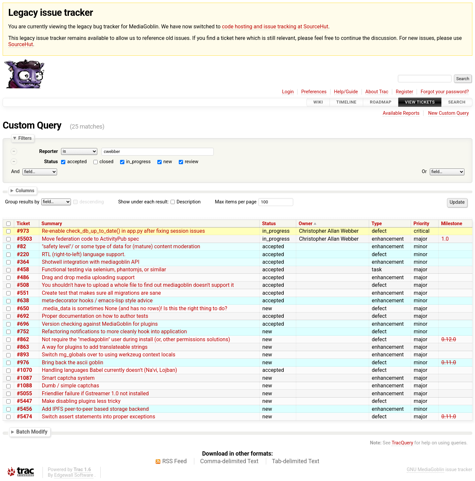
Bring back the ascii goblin (73, 362)
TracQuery (402, 443)
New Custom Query (448, 113)
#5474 (24, 416)
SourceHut (20, 44)
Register (404, 92)
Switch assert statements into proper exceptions (98, 416)
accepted (77, 162)
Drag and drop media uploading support (88, 277)
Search (456, 102)
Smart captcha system (68, 378)
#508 (23, 285)
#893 (23, 354)
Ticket (23, 223)
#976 (23, 362)
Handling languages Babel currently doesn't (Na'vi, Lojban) (109, 370)
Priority (421, 223)
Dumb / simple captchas (70, 385)
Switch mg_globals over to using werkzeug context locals (108, 354)
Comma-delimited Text (229, 461)
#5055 (24, 393)
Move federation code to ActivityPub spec (90, 239)
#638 (23, 300)
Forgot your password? (445, 92)
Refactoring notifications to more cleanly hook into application (114, 331)
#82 (21, 246)
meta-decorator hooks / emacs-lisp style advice (97, 300)
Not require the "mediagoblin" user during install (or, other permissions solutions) (136, 339)
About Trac (377, 92)
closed (106, 162)
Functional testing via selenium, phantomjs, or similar (104, 269)
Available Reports (401, 113)
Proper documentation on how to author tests (95, 316)
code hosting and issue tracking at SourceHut (275, 26)
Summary (52, 223)
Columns (25, 190)
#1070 (24, 370)
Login (288, 92)
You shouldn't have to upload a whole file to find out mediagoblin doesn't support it (138, 285)
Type (376, 223)
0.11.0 (448, 362)
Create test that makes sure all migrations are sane (101, 293)
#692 (23, 316)
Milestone (451, 223)
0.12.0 (448, 339)
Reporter (48, 151)
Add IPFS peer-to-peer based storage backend (95, 409)
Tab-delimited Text (295, 461)
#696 (23, 324)
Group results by (22, 202)
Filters (24, 138)
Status (51, 162)
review (191, 162)
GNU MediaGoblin (425, 469)
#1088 (24, 385)
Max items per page (235, 202)
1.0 (445, 239)
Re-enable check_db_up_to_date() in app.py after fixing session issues (123, 231)
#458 (23, 269)
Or (424, 171)
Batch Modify (32, 432)
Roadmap (381, 102)
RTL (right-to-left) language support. (84, 254)
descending (91, 202)
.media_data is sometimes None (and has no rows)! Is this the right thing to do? (134, 308)
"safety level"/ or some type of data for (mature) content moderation (121, 246)
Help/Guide (346, 92)
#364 (23, 262)
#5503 (24, 239)
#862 (23, 339)
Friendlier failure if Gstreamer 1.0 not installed (95, 393)
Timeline (346, 102)
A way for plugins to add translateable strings (95, 347)
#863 (23, 347)
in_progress (138, 162)
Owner (306, 223)
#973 (23, 231)
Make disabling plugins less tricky (81, 401)
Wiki (318, 102)
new (167, 162)
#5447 (24, 401)
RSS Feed (174, 461)
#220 (23, 254)
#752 (23, 331)
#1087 (24, 378)
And (15, 171)
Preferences (314, 92)
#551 (23, 293)
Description (186, 202)
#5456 (24, 409)
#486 (23, 277)
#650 (23, 308)
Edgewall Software (73, 475)
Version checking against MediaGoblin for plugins (100, 324)
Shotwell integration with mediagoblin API (91, 262)
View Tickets (420, 102)
